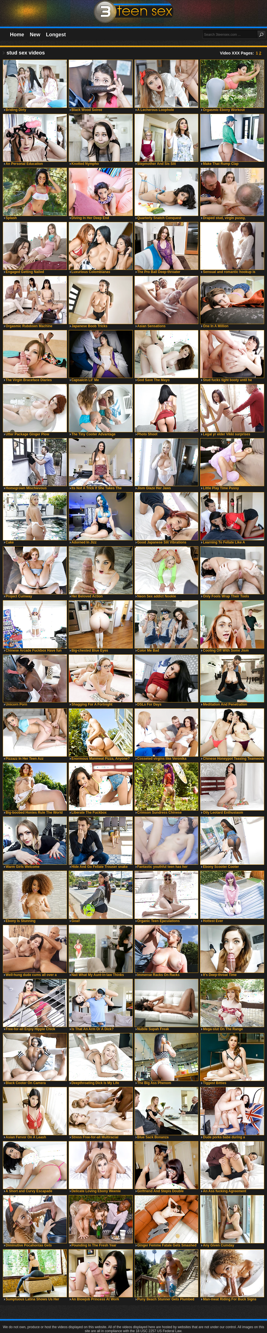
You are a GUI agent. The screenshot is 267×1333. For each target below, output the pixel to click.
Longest (56, 34)
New (35, 34)
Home (17, 34)
